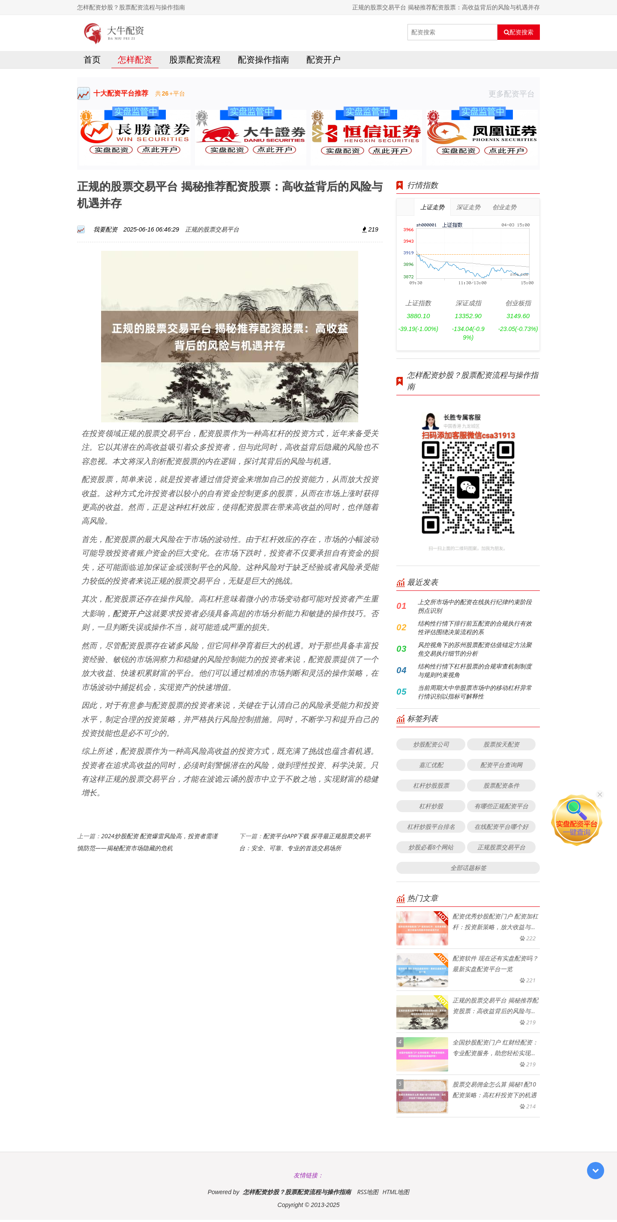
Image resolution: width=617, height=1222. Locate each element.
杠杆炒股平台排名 (431, 829)
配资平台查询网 (501, 767)
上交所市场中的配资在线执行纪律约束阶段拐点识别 (475, 608)
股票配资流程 (195, 61)
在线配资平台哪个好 (501, 829)
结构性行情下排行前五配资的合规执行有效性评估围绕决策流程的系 (475, 629)
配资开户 (323, 61)
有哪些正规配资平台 (501, 808)
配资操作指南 (263, 61)
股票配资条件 (501, 787)
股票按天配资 (501, 746)
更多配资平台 (514, 95)
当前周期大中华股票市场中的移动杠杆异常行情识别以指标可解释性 (475, 694)
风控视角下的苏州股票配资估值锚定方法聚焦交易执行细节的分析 (475, 651)
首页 (92, 61)
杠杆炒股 (431, 808)
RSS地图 (367, 1194)
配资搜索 (518, 32)
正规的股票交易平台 (212, 231)
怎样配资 (135, 61)
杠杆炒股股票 (431, 787)
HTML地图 (395, 1194)
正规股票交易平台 (501, 849)
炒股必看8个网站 (431, 849)
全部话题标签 (468, 870)
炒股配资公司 (431, 746)
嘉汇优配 (431, 767)
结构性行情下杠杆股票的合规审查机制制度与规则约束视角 (475, 672)
